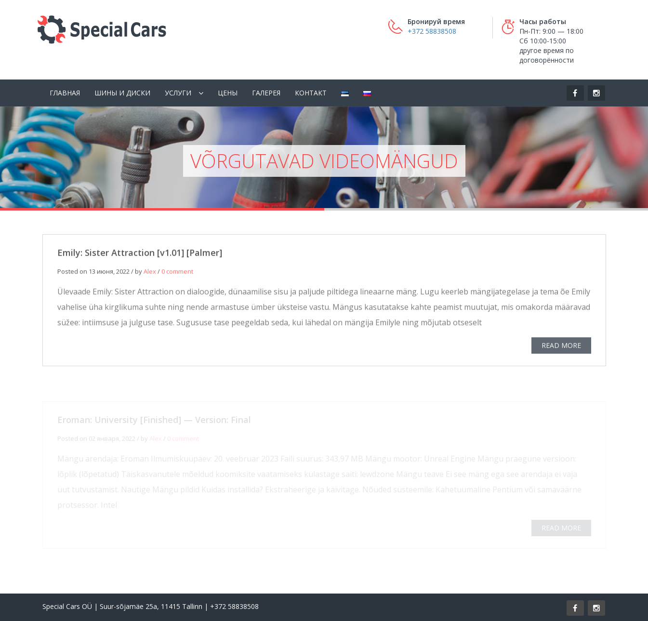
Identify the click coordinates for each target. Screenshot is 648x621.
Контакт (311, 92)
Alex (150, 272)
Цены (228, 92)
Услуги (178, 92)
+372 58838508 (432, 31)
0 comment (177, 272)
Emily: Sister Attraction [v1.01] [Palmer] (139, 253)
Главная (65, 92)
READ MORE (561, 346)
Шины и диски (122, 92)
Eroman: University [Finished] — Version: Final (154, 420)
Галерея (266, 92)
